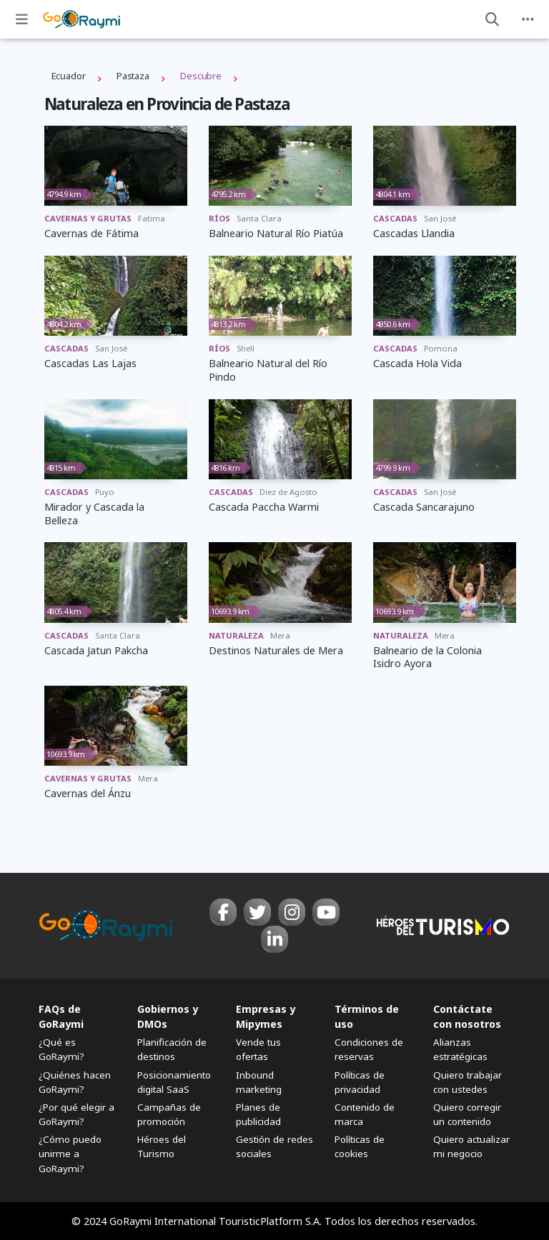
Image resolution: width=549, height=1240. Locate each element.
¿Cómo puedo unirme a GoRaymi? (70, 1153)
